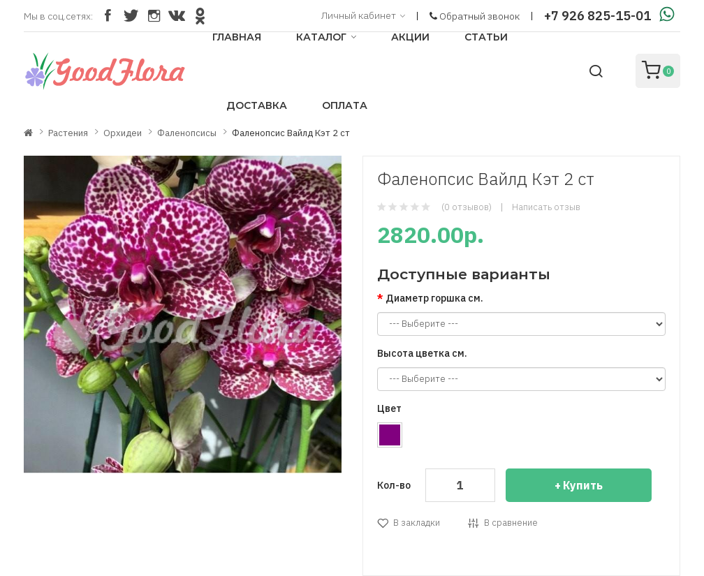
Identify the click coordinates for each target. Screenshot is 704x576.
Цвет (389, 408)
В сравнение (511, 523)
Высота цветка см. (422, 353)
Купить (583, 485)
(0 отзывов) (466, 207)
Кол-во (394, 485)
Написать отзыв (546, 207)
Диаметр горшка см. (434, 298)
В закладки (416, 523)
